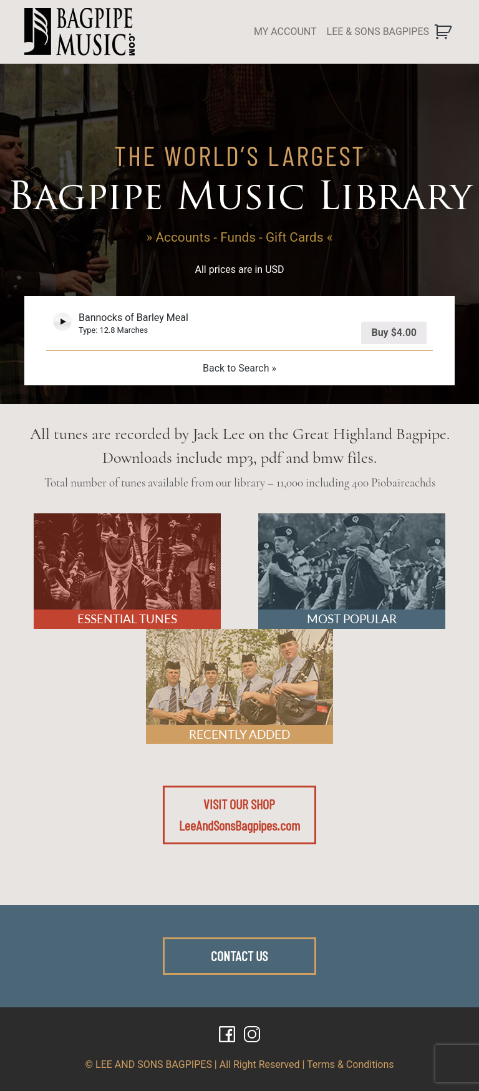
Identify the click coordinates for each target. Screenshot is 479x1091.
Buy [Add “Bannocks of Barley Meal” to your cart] (394, 332)
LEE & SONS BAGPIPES (378, 31)
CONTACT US (239, 955)
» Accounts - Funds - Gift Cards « (240, 237)
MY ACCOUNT (285, 31)
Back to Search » (239, 368)
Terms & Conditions (350, 1064)
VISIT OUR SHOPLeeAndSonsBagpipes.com (239, 814)
